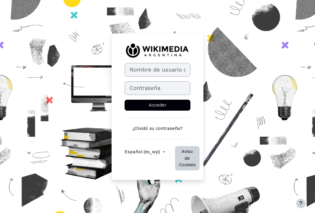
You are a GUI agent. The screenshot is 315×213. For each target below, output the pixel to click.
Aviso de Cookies (187, 158)
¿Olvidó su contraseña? (158, 128)
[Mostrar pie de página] (301, 203)
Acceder (158, 105)
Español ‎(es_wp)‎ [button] (143, 151)
